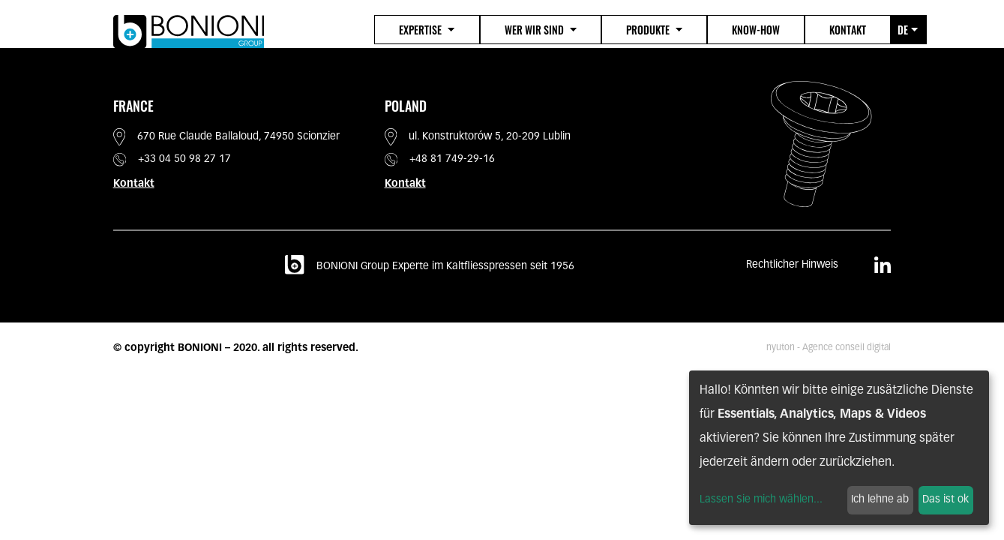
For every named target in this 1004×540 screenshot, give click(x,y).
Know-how (756, 30)
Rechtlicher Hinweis (792, 265)
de (908, 30)
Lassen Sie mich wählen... (761, 500)
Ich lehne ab (880, 500)
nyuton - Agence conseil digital (828, 348)
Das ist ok (945, 500)
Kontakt (847, 30)
